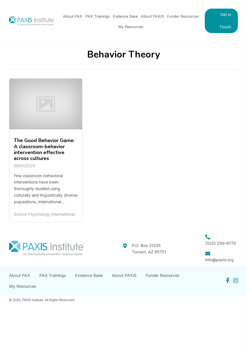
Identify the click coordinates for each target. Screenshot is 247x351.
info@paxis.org (219, 259)
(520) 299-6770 (220, 243)
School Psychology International (44, 214)
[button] (221, 21)
